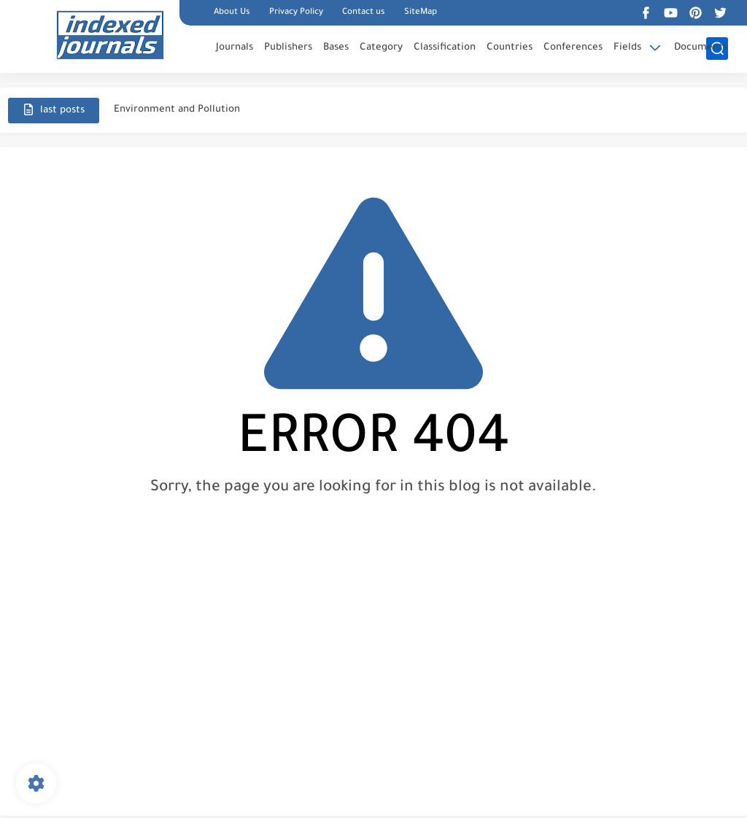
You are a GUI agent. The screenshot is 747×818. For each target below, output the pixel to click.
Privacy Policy (296, 13)
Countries (510, 47)
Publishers (288, 47)
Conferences (573, 47)
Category (381, 47)
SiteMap (420, 13)
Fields (627, 47)
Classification (445, 47)
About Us (232, 13)
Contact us (363, 13)
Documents (700, 47)
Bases (336, 47)
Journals (234, 47)
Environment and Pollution (177, 109)
